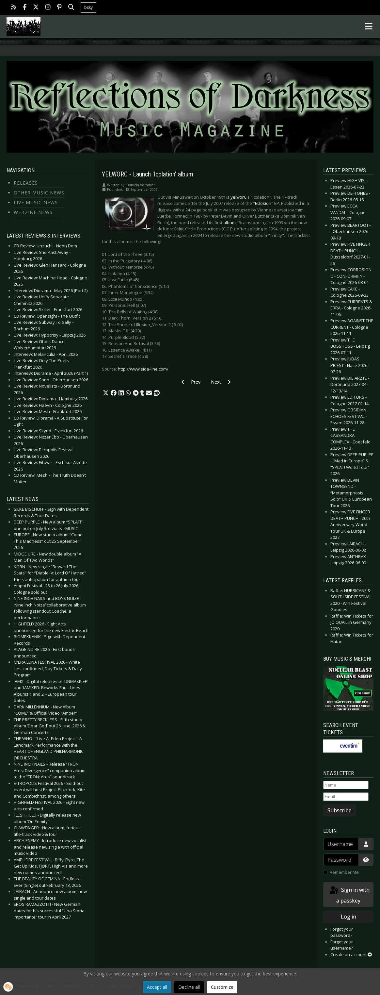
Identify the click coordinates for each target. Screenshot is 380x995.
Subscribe (339, 810)
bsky (88, 7)
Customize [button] (222, 987)
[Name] (346, 785)
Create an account (351, 954)
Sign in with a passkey (349, 895)
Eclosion (263, 203)
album (229, 222)
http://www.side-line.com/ (143, 369)
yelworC (238, 197)
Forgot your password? (341, 932)
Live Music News (36, 202)
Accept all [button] (157, 987)
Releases (26, 183)
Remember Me (344, 872)
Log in (348, 916)
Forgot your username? (341, 945)
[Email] (346, 796)
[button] (106, 393)
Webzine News (33, 212)
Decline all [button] (189, 987)
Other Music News (39, 193)
